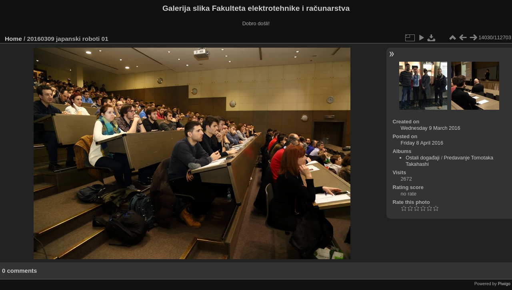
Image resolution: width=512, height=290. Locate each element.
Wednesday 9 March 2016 (430, 128)
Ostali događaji (423, 158)
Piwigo (504, 283)
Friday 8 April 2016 (421, 143)
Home (13, 38)
